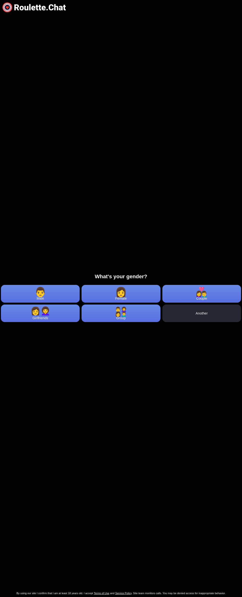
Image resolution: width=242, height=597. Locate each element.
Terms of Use (101, 593)
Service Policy (123, 593)
